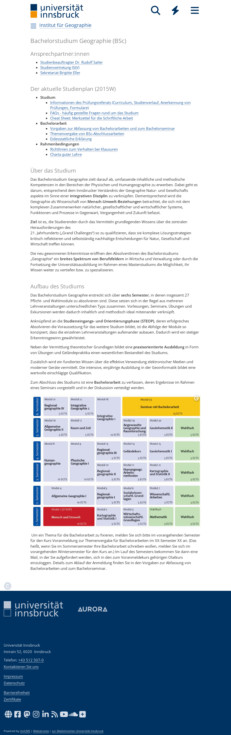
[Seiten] (195, 10)
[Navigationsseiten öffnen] (33, 25)
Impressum (13, 676)
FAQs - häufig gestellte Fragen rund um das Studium (94, 112)
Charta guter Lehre (66, 154)
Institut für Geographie (65, 25)
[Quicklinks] (175, 10)
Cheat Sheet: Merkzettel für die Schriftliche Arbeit (91, 118)
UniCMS (25, 731)
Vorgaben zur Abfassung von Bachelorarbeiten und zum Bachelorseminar (112, 128)
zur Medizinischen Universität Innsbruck (78, 731)
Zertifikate (12, 699)
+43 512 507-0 (31, 659)
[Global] (175, 11)
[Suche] (156, 10)
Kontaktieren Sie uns (21, 666)
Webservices (41, 731)
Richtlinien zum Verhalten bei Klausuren (84, 149)
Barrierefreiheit (17, 692)
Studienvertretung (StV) (59, 67)
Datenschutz (14, 682)
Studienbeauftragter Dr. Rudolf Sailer (71, 62)
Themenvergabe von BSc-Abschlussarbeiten (87, 133)
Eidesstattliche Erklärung (71, 138)
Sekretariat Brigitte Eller (60, 72)
